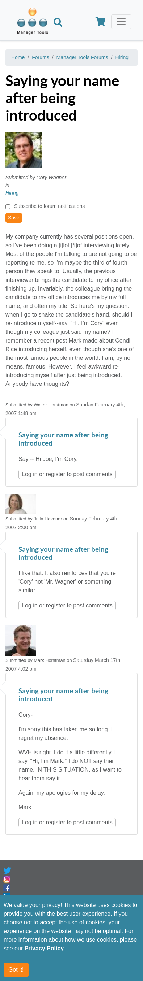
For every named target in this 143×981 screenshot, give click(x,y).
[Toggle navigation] (121, 21)
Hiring (122, 57)
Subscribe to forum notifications (49, 206)
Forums (40, 57)
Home (18, 57)
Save (14, 218)
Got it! (16, 970)
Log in (30, 474)
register (55, 474)
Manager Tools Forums (82, 57)
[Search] (58, 23)
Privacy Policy (44, 948)
